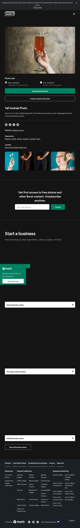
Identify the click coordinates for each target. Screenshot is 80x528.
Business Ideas (58, 475)
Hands (13, 138)
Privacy (52, 462)
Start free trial (13, 281)
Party (38, 138)
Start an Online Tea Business (58, 484)
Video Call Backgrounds (21, 509)
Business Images (20, 476)
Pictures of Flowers (44, 500)
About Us (60, 462)
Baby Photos (45, 505)
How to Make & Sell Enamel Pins (70, 485)
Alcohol (26, 138)
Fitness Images (34, 505)
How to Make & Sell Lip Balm (58, 492)
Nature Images (34, 480)
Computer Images (44, 485)
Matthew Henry (18, 130)
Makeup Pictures (43, 476)
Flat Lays (20, 490)
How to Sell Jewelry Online (58, 498)
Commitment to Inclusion (37, 462)
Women (8, 138)
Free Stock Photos (8, 476)
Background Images (33, 491)
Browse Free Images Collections (9, 483)
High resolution (14, 82)
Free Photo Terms (19, 462)
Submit (58, 207)
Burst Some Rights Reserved (16, 147)
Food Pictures (45, 480)
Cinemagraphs (45, 490)
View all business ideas (18, 447)
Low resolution (48, 82)
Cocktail (32, 138)
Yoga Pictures (21, 505)
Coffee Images (22, 480)
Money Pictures (31, 485)
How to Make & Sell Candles (70, 498)
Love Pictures (33, 499)
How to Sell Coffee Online (69, 492)
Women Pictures (43, 494)
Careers (8, 462)
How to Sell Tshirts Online (57, 504)
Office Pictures (22, 484)
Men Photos (21, 499)
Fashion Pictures (31, 476)
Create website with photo (40, 98)
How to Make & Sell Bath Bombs (70, 477)
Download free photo (40, 91)
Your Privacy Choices (50, 521)
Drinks (19, 138)
